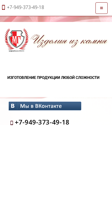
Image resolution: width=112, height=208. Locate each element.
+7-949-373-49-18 (42, 122)
